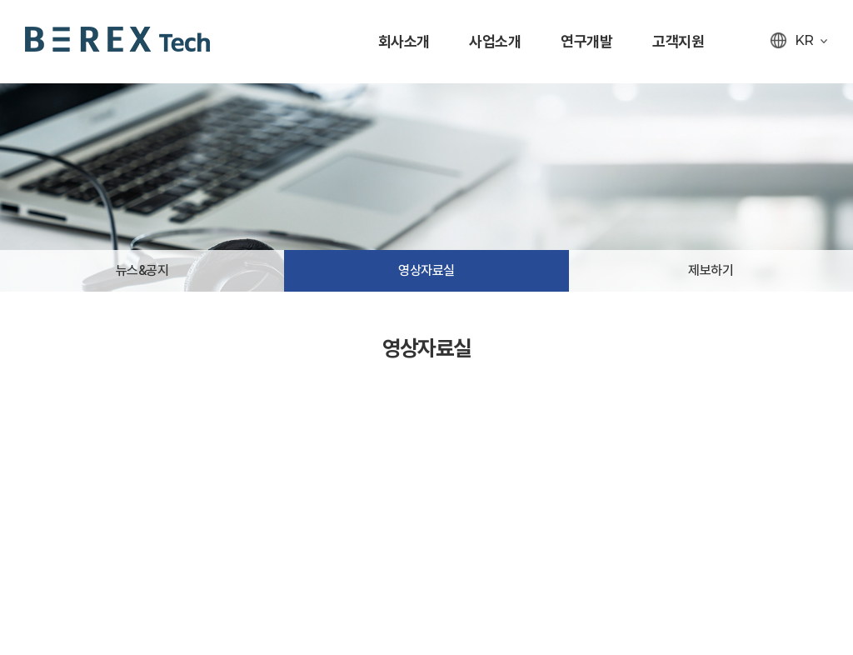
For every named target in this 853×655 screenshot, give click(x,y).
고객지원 (678, 41)
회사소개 (404, 41)
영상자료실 (426, 270)
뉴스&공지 (142, 270)
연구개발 (586, 41)
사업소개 (495, 41)
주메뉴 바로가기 (0, 0)
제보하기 (710, 270)
